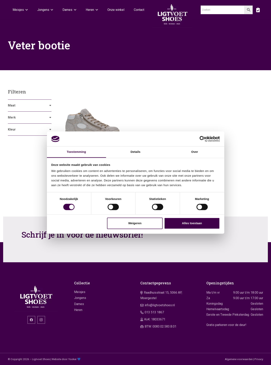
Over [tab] (194, 152)
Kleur (12, 129)
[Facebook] (31, 320)
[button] (26, 10)
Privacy (258, 359)
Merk (12, 117)
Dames (79, 304)
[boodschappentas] (258, 10)
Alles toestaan (192, 223)
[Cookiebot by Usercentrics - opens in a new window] (202, 139)
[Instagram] (41, 320)
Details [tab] (136, 152)
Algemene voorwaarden (239, 359)
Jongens (80, 298)
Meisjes (79, 292)
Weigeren (135, 223)
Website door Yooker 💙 (66, 359)
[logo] (173, 14)
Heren (78, 310)
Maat (11, 105)
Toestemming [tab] (76, 152)
